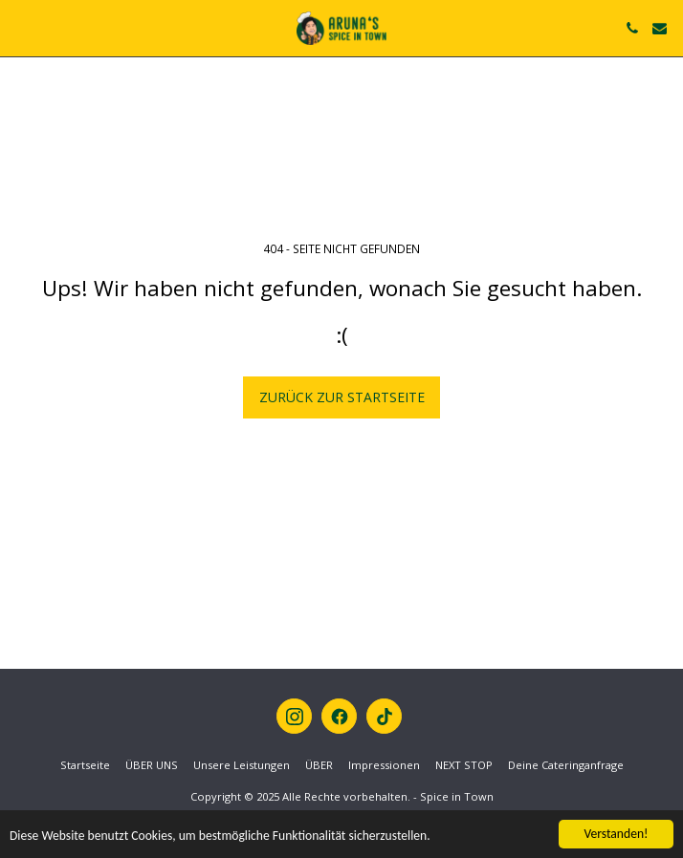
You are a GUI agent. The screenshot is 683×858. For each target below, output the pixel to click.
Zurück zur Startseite (342, 397)
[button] (21, 27)
